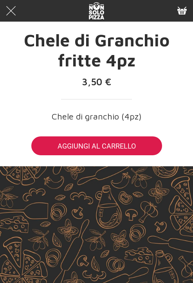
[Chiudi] (11, 11)
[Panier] (182, 11)
